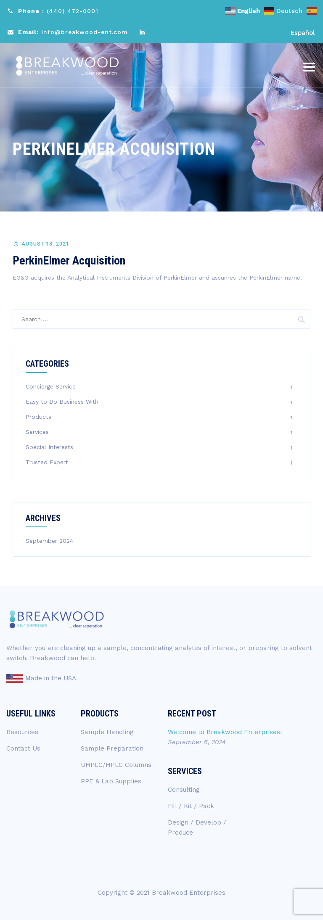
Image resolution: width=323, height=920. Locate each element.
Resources (22, 732)
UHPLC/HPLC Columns (116, 765)
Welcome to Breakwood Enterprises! (225, 732)
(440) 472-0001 (72, 11)
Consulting (184, 789)
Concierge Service (51, 386)
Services (37, 431)
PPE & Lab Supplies (111, 781)
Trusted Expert (47, 462)
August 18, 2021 (45, 244)
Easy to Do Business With (62, 401)
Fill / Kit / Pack (191, 806)
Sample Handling (107, 732)
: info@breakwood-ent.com (73, 32)
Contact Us (23, 748)
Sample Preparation (112, 748)
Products (38, 416)
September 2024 (49, 540)
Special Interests (49, 447)
